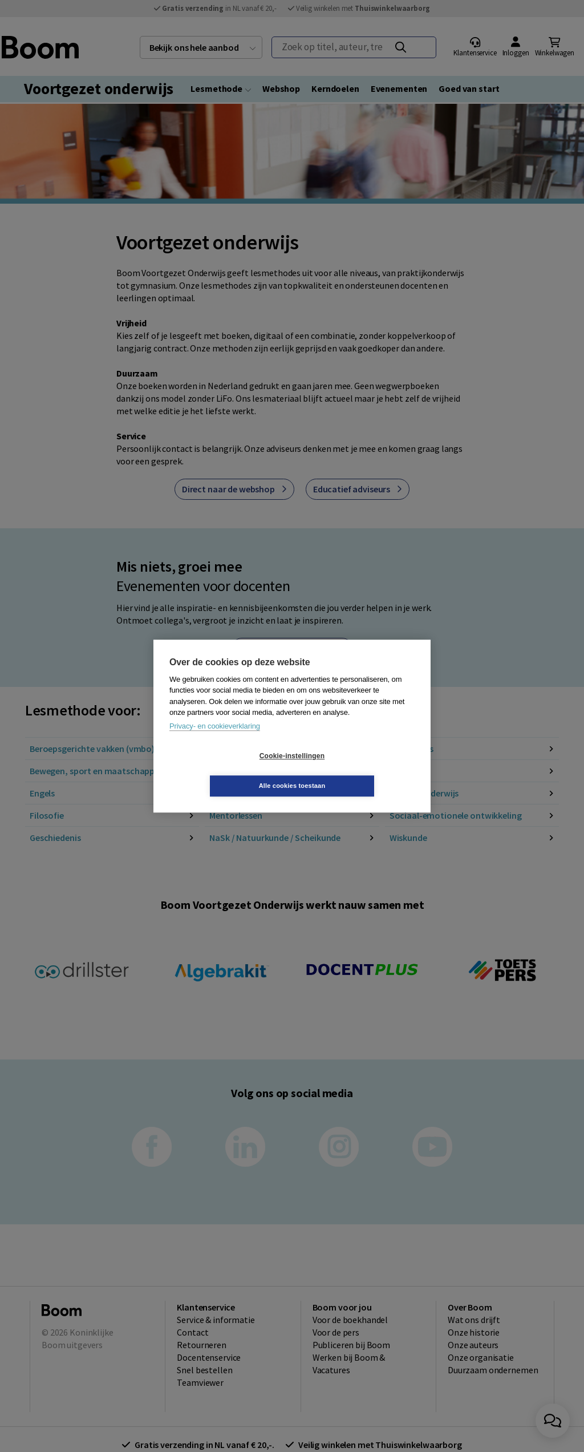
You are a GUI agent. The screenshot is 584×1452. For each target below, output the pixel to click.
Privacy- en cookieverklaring (214, 741)
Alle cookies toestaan (360, 770)
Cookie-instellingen (224, 771)
